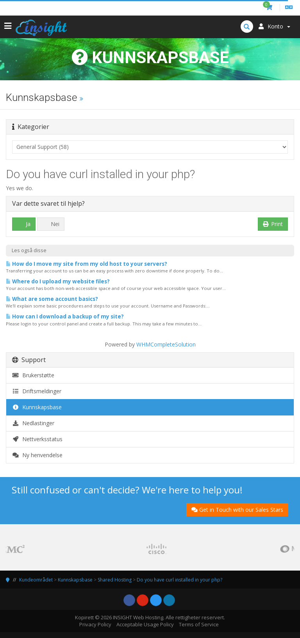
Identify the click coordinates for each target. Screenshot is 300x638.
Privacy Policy (95, 624)
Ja (23, 224)
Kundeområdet (36, 579)
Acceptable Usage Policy (145, 624)
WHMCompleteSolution (166, 344)
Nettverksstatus (37, 439)
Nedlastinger (33, 423)
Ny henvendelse (37, 455)
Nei (50, 224)
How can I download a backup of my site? (65, 316)
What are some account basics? (52, 298)
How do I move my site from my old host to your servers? (86, 263)
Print (273, 224)
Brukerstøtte (33, 375)
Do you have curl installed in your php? (179, 579)
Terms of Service (199, 624)
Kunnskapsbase (37, 407)
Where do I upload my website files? (58, 281)
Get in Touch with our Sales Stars (237, 509)
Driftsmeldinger (36, 391)
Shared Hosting (115, 579)
